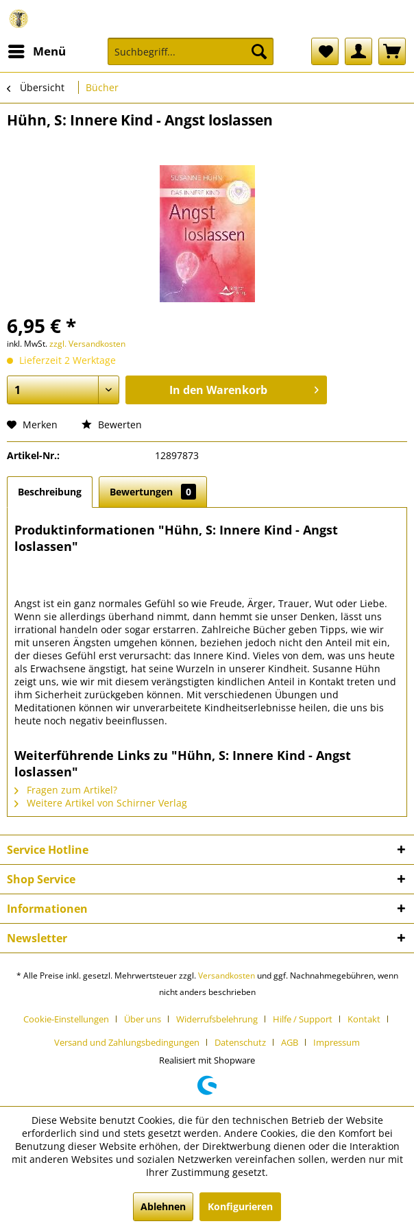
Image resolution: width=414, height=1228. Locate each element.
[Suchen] (259, 51)
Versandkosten (226, 975)
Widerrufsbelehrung (217, 1019)
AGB (289, 1042)
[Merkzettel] (325, 51)
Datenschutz (240, 1042)
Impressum (336, 1042)
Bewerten (112, 424)
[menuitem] (36, 51)
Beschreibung (50, 491)
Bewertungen (153, 492)
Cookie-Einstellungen (66, 1019)
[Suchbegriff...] (190, 51)
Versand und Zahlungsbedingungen (126, 1042)
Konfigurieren (240, 1206)
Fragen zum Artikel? (65, 789)
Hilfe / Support (302, 1019)
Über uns (142, 1019)
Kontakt (364, 1019)
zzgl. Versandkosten (87, 343)
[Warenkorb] (392, 51)
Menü (37, 49)
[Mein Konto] (358, 51)
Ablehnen (163, 1206)
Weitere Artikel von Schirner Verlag (100, 802)
